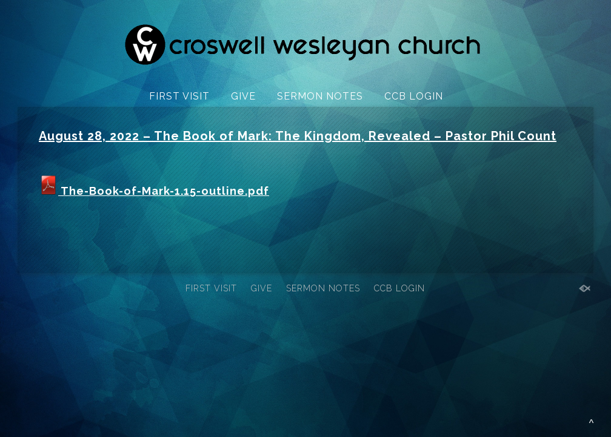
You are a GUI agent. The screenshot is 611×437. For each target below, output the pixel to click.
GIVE (243, 96)
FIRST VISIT (179, 96)
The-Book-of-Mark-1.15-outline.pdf (154, 191)
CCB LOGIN (413, 96)
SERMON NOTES (320, 96)
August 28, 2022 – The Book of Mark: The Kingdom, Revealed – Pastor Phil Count (297, 136)
